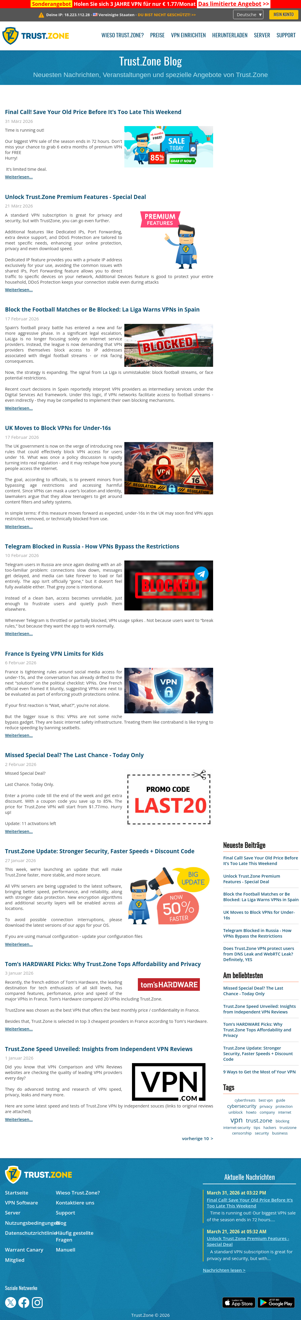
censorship (242, 1133)
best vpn (266, 1100)
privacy (266, 1106)
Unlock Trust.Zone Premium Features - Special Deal (75, 197)
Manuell (65, 1249)
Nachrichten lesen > (224, 1270)
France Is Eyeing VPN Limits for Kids (54, 654)
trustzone (288, 1127)
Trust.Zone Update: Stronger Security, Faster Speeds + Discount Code (100, 851)
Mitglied (14, 1260)
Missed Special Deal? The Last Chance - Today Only (74, 755)
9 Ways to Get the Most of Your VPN (259, 1072)
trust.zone (259, 1120)
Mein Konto (284, 15)
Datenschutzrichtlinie (30, 1232)
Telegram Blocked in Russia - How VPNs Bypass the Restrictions (92, 546)
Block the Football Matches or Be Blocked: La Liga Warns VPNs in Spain (102, 309)
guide (280, 1100)
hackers (269, 1127)
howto (251, 1112)
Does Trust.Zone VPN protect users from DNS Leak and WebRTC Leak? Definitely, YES (258, 954)
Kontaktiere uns (75, 1202)
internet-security (236, 1127)
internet (284, 1112)
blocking (283, 1121)
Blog (61, 1222)
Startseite (16, 1192)
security (262, 1133)
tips (257, 1127)
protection (284, 1106)
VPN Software (21, 1202)
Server (262, 36)
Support (286, 36)
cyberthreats (245, 1100)
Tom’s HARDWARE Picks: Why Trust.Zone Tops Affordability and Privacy (103, 964)
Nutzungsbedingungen (30, 1222)
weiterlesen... (19, 177)
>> (233, 4)
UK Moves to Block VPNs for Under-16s (58, 428)
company (267, 1112)
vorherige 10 (195, 1138)
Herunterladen (230, 36)
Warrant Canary (24, 1249)
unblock (236, 1112)
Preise (157, 36)
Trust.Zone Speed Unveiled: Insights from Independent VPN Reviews (99, 1049)
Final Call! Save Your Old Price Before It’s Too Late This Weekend (93, 112)
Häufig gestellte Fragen (74, 1236)
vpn (236, 1120)
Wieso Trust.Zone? (122, 36)
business (280, 1133)
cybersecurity (241, 1106)
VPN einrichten (188, 36)
